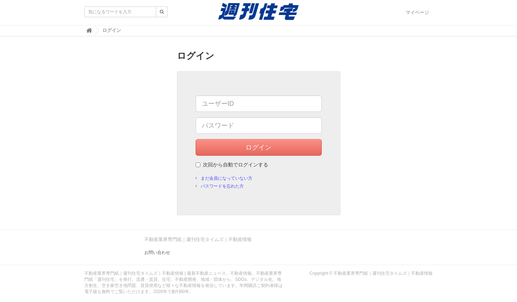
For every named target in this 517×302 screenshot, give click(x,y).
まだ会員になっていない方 (226, 178)
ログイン (258, 147)
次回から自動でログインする (232, 164)
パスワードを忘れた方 (222, 186)
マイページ (417, 12)
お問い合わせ (157, 252)
